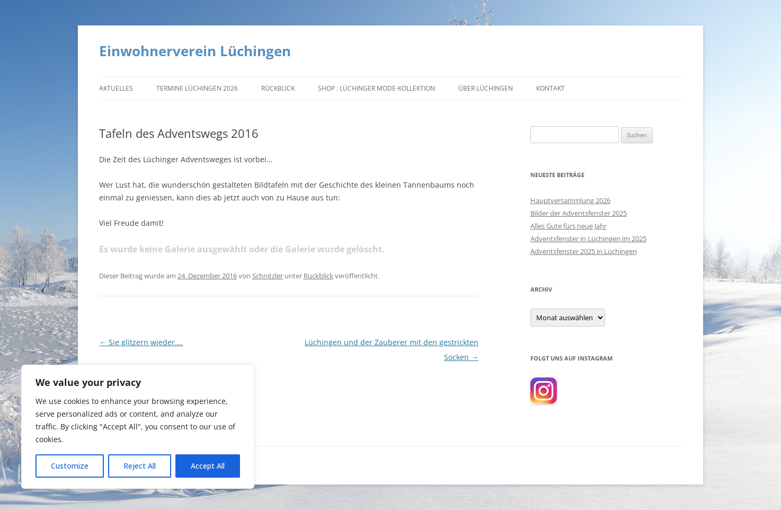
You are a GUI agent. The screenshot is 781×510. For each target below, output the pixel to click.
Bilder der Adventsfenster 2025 (578, 213)
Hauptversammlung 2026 (570, 200)
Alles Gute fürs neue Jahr (568, 226)
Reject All (139, 466)
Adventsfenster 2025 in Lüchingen (583, 251)
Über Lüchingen (485, 88)
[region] (137, 427)
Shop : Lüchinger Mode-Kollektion (376, 88)
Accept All (208, 466)
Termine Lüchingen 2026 (197, 88)
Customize (69, 466)
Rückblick (278, 88)
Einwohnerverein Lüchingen (195, 50)
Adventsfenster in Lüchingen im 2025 (588, 238)
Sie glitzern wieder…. (141, 342)
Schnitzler (267, 275)
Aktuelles (116, 88)
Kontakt (550, 88)
